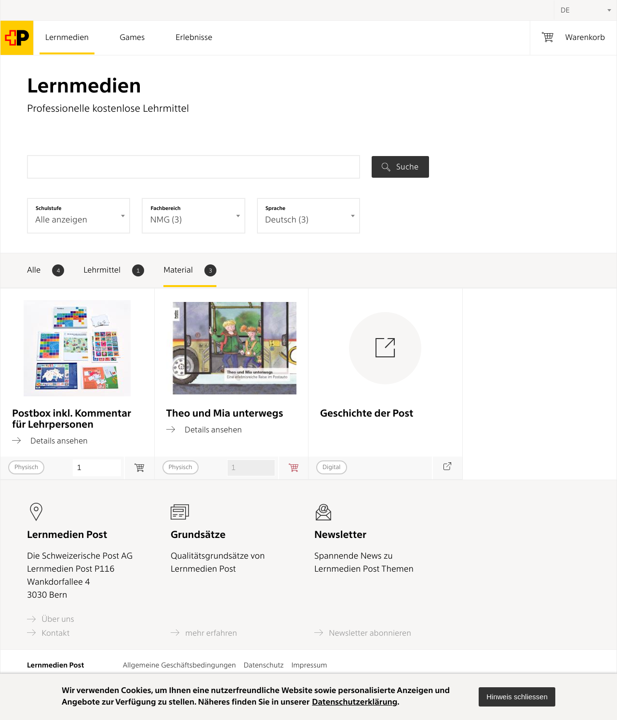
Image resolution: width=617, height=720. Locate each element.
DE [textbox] (565, 10)
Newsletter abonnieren (362, 632)
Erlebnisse (193, 37)
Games (132, 37)
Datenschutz (263, 665)
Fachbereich (165, 208)
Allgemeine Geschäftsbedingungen (179, 665)
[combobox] (585, 10)
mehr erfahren (204, 632)
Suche (400, 166)
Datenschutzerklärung (354, 702)
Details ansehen (50, 440)
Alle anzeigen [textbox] (61, 220)
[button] (517, 697)
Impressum (309, 665)
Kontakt (48, 632)
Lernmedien (67, 37)
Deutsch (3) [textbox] (286, 220)
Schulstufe (49, 208)
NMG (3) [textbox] (166, 220)
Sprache (275, 208)
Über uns (50, 619)
